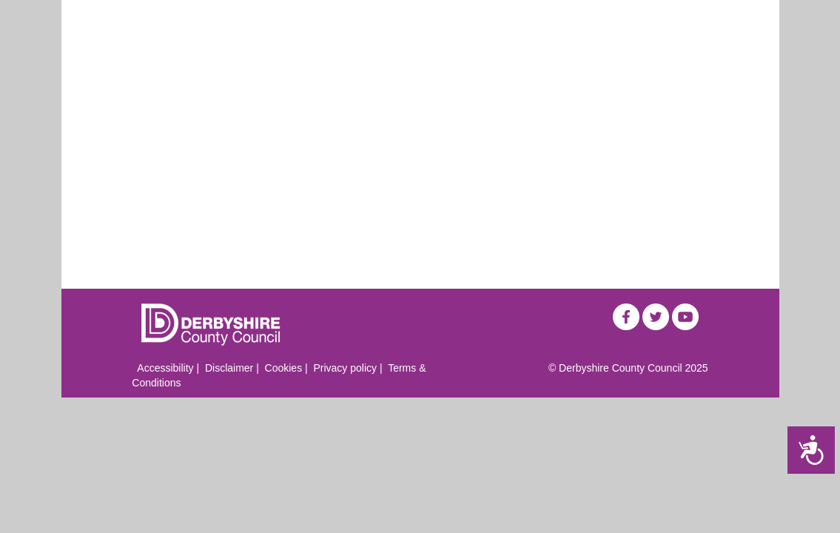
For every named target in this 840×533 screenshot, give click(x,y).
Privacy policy (345, 368)
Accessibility (165, 368)
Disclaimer (229, 368)
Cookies (284, 368)
